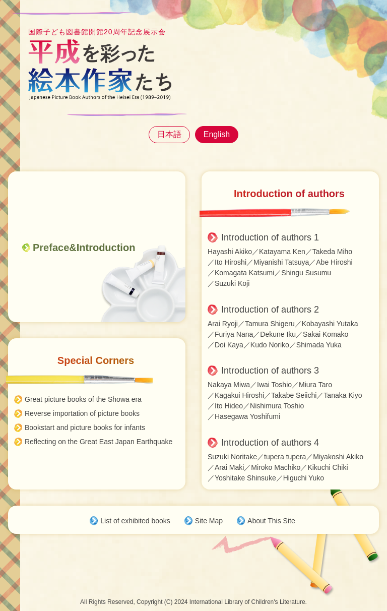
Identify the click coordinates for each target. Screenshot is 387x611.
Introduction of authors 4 (270, 443)
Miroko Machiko (275, 467)
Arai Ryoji (223, 324)
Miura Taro (315, 385)
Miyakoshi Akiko (338, 457)
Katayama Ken (282, 252)
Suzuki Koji (232, 283)
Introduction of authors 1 (270, 237)
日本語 (169, 134)
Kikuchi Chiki (327, 467)
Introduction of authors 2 (270, 309)
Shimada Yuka (319, 345)
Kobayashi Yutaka (330, 324)
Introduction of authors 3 (270, 370)
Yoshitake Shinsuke (245, 478)
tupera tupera (285, 457)
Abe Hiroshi (334, 262)
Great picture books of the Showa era (83, 399)
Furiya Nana (234, 334)
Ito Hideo (229, 406)
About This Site (271, 521)
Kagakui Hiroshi (239, 395)
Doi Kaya (229, 345)
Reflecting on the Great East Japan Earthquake (98, 442)
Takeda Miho (332, 252)
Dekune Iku (278, 334)
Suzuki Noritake (232, 457)
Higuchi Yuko (303, 478)
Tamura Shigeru (270, 324)
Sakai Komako (325, 334)
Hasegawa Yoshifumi (247, 416)
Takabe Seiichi (293, 395)
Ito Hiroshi (230, 262)
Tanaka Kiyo (343, 395)
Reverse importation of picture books (82, 413)
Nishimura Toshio (277, 406)
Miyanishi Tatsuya (281, 262)
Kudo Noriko (269, 345)
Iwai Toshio (274, 385)
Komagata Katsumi (244, 273)
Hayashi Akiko (230, 252)
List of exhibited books (135, 521)
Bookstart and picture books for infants (85, 427)
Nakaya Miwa (229, 385)
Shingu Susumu (306, 273)
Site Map (209, 521)
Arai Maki (229, 467)
